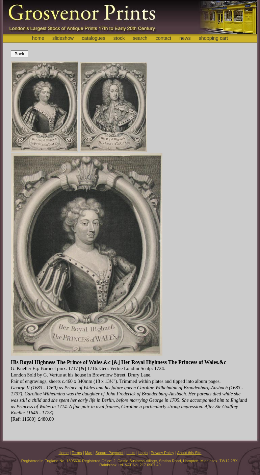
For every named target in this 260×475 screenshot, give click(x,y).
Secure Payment (110, 453)
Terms (77, 453)
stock (119, 38)
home (38, 38)
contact (163, 38)
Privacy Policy (162, 453)
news (185, 38)
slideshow (63, 38)
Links (131, 453)
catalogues (93, 38)
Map (89, 453)
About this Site (189, 453)
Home (63, 453)
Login (143, 453)
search (140, 38)
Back (19, 53)
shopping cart (213, 38)
